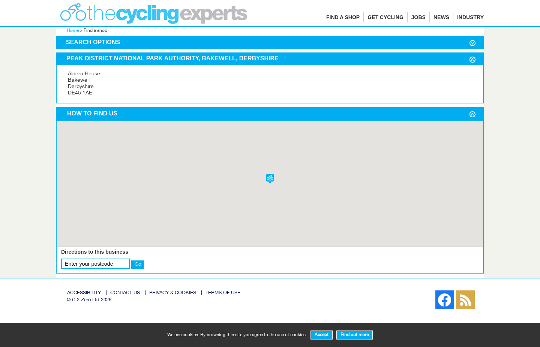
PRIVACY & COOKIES (172, 293)
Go (138, 264)
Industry (470, 17)
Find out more (354, 335)
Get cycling (386, 17)
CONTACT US (125, 293)
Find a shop (343, 17)
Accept (321, 335)
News (441, 17)
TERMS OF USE (223, 293)
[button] (270, 179)
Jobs (418, 17)
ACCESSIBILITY (84, 293)
